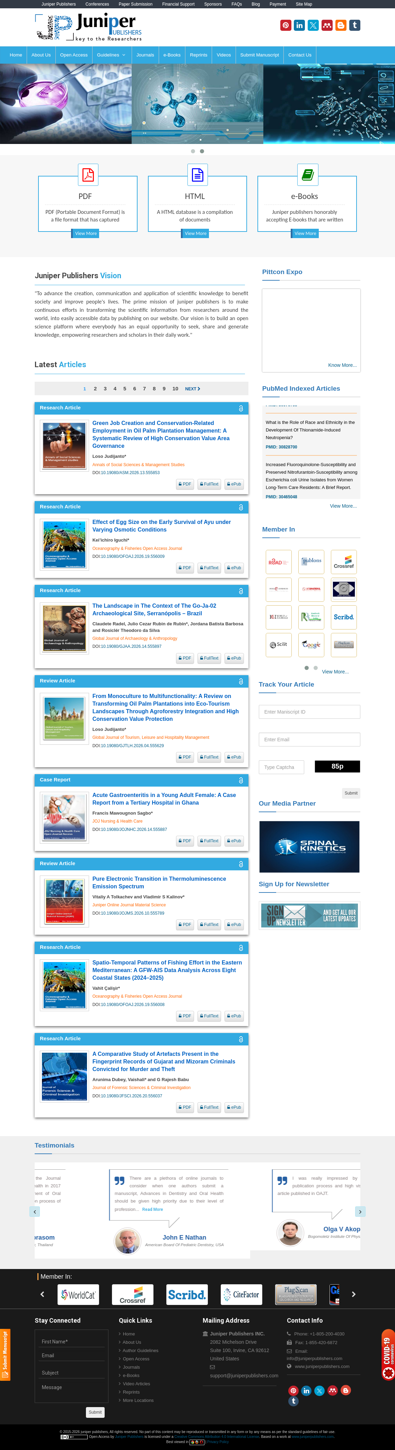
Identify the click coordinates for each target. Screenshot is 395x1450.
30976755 (288, 409)
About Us (41, 54)
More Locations (138, 1400)
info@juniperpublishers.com (315, 1358)
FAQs (236, 4)
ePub (234, 484)
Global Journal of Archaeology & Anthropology (135, 638)
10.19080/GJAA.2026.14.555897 (131, 646)
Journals (145, 54)
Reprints (198, 54)
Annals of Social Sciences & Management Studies (139, 464)
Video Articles (136, 1383)
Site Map (304, 4)
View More (86, 233)
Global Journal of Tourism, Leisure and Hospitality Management (151, 737)
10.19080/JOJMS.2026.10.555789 (132, 913)
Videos (224, 54)
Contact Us (299, 54)
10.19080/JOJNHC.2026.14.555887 (134, 829)
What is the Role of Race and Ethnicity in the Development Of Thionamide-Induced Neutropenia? (310, 435)
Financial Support (178, 4)
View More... (343, 506)
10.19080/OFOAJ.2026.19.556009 (132, 556)
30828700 (288, 452)
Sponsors (213, 4)
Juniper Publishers (59, 4)
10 (175, 388)
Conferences (97, 4)
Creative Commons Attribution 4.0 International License (216, 1437)
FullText (209, 484)
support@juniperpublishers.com (244, 1375)
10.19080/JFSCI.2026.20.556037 (131, 1096)
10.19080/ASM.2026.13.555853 (130, 472)
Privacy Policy (218, 1442)
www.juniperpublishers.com (322, 1366)
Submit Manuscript (259, 54)
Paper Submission (135, 4)
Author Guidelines (140, 1350)
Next (192, 389)
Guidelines (111, 54)
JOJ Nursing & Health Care (118, 821)
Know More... (342, 365)
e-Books (172, 54)
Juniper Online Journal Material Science (129, 905)
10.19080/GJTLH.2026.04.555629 (132, 745)
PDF (185, 484)
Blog (256, 4)
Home (16, 54)
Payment (278, 4)
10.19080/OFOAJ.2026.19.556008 (132, 1004)
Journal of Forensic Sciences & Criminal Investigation (142, 1087)
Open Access (74, 54)
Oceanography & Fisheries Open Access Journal (137, 548)
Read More (93, 1209)
